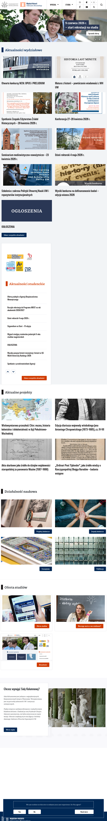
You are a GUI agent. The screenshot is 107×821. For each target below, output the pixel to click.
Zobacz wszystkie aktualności (14, 235)
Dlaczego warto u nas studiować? (89, 626)
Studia (67, 4)
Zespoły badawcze (97, 531)
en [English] (80, 2)
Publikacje (100, 569)
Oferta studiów (42, 626)
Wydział (53, 4)
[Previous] (8, 372)
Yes (19, 812)
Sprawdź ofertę (93, 33)
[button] (52, 38)
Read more (84, 812)
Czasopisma (46, 569)
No (35, 812)
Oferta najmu (10, 730)
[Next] (13, 372)
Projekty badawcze (43, 531)
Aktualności (43, 665)
